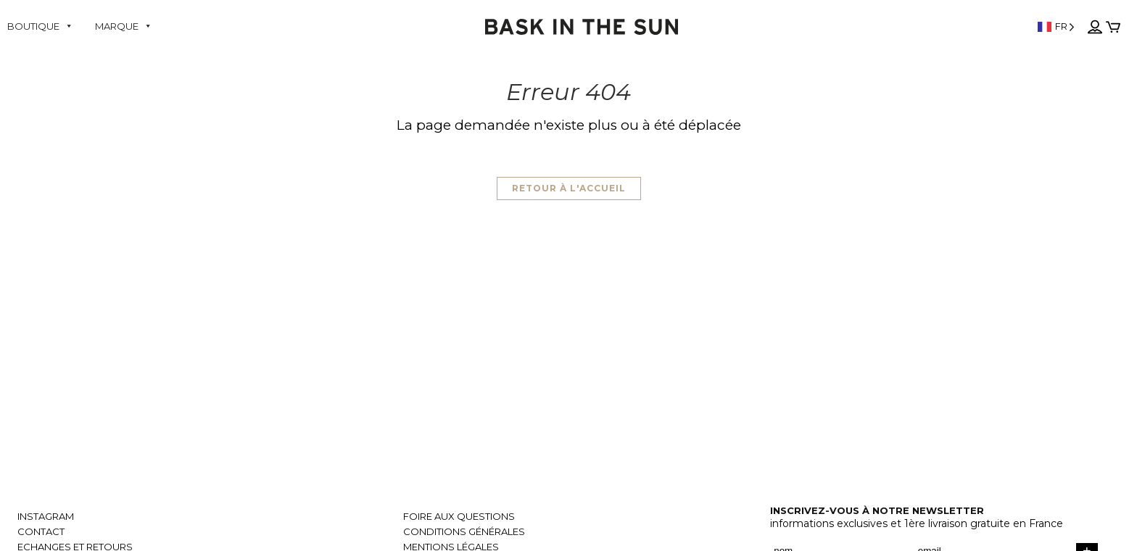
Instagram (45, 516)
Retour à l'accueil (569, 188)
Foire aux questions (459, 516)
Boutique (40, 26)
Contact (41, 531)
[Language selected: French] (1038, 26)
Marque (123, 26)
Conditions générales (464, 531)
